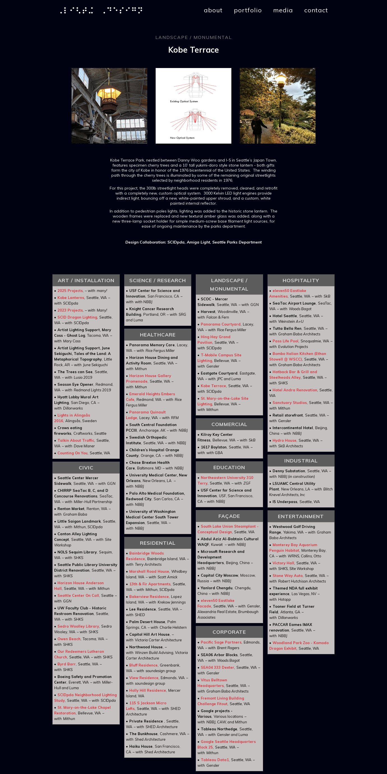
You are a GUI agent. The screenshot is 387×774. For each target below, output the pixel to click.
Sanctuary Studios (290, 402)
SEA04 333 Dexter (217, 667)
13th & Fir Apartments (150, 584)
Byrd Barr (66, 664)
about (213, 10)
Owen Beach (68, 639)
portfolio (248, 10)
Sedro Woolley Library (78, 626)
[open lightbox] (109, 106)
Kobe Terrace (213, 386)
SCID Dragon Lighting (77, 317)
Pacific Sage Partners (221, 642)
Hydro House (284, 440)
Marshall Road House (149, 571)
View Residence (143, 677)
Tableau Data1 (215, 759)
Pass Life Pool (285, 341)
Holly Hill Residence (147, 690)
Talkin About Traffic (75, 440)
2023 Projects (70, 310)
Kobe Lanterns (70, 297)
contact (316, 10)
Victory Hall (283, 563)
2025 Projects (70, 290)
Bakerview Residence (149, 596)
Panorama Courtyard (221, 324)
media (283, 10)
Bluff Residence (143, 665)
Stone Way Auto (288, 575)
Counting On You (72, 453)
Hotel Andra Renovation (295, 390)
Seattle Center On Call (78, 595)
